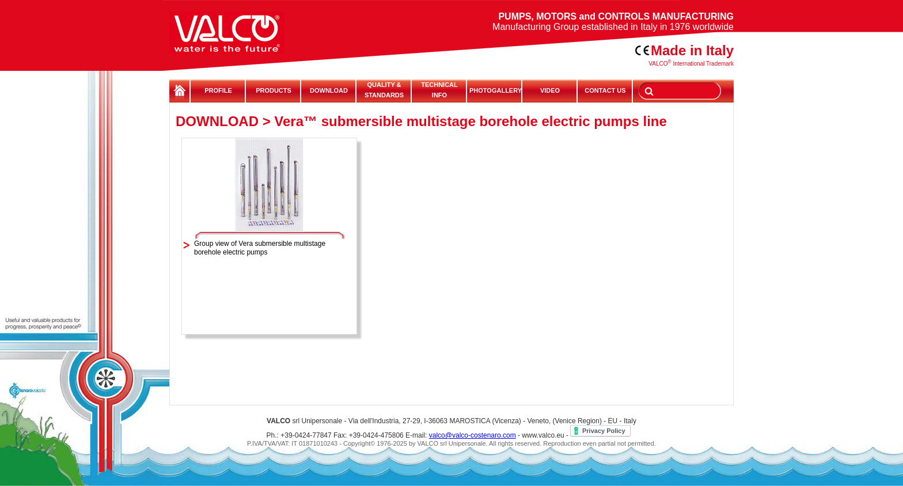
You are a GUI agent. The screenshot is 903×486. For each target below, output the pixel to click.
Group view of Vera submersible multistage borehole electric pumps (259, 248)
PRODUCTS (273, 90)
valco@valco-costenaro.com (472, 435)
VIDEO (550, 90)
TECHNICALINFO (439, 89)
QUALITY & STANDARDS (384, 89)
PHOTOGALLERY (494, 90)
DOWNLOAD (329, 90)
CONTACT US (605, 90)
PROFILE (218, 90)
